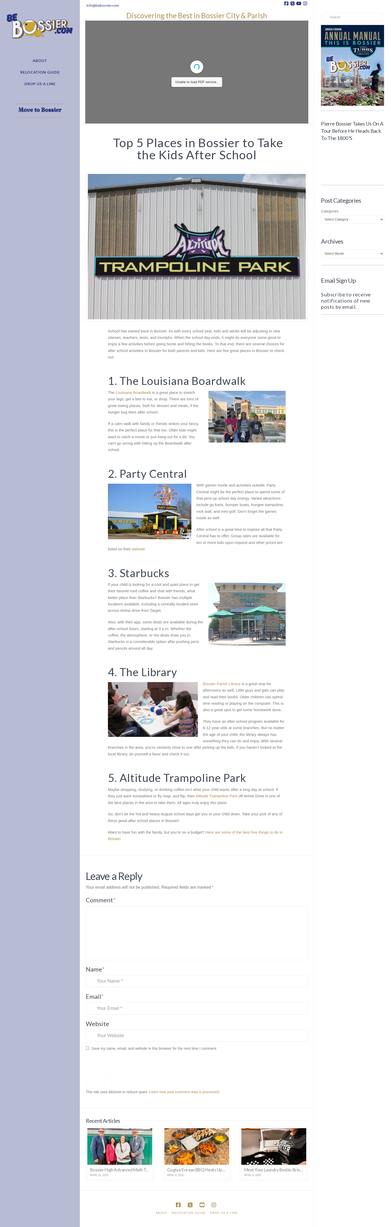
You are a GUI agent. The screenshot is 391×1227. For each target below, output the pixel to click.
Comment (101, 900)
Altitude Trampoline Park (216, 796)
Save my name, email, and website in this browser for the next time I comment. (154, 1048)
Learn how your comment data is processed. (184, 1092)
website (138, 549)
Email (95, 996)
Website (97, 1023)
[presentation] (121, 1066)
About (161, 1213)
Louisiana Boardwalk (133, 393)
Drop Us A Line (224, 1213)
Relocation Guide (189, 1213)
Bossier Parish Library (222, 684)
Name (95, 969)
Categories (329, 211)
